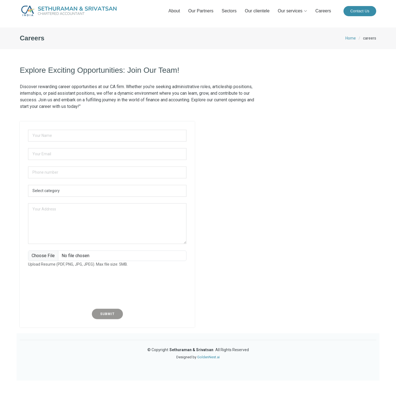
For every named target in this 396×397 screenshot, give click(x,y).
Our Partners (200, 11)
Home (350, 38)
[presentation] (107, 294)
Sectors (229, 11)
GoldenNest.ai (208, 357)
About (174, 11)
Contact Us (359, 11)
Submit (107, 320)
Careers (323, 11)
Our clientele (257, 11)
